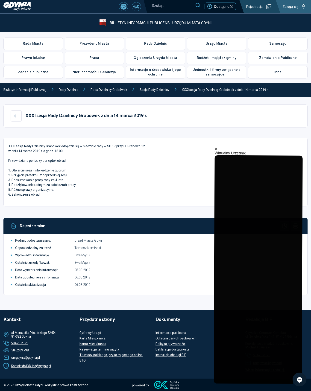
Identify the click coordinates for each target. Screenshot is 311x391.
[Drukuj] (295, 226)
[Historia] (284, 226)
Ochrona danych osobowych (176, 338)
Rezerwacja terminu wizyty (99, 349)
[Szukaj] (197, 6)
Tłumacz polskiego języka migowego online (111, 355)
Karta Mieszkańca (92, 338)
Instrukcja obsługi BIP (171, 355)
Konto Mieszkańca (92, 344)
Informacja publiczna (171, 333)
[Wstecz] (16, 116)
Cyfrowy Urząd (90, 333)
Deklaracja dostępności (172, 349)
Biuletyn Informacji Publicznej (24, 90)
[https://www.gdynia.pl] (17, 6)
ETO (82, 360)
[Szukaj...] (173, 5)
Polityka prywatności (170, 344)
